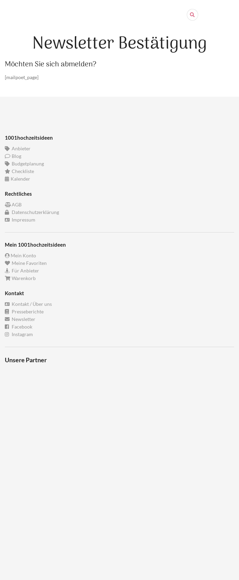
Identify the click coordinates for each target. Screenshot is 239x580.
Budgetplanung (24, 164)
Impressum (20, 220)
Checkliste (19, 171)
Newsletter (20, 319)
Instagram (19, 334)
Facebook (18, 327)
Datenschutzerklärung (32, 212)
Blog (13, 156)
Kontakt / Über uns (28, 304)
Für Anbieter (22, 270)
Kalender (17, 179)
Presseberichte (24, 311)
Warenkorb (20, 278)
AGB (13, 204)
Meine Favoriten (26, 263)
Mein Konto (20, 255)
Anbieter (18, 148)
